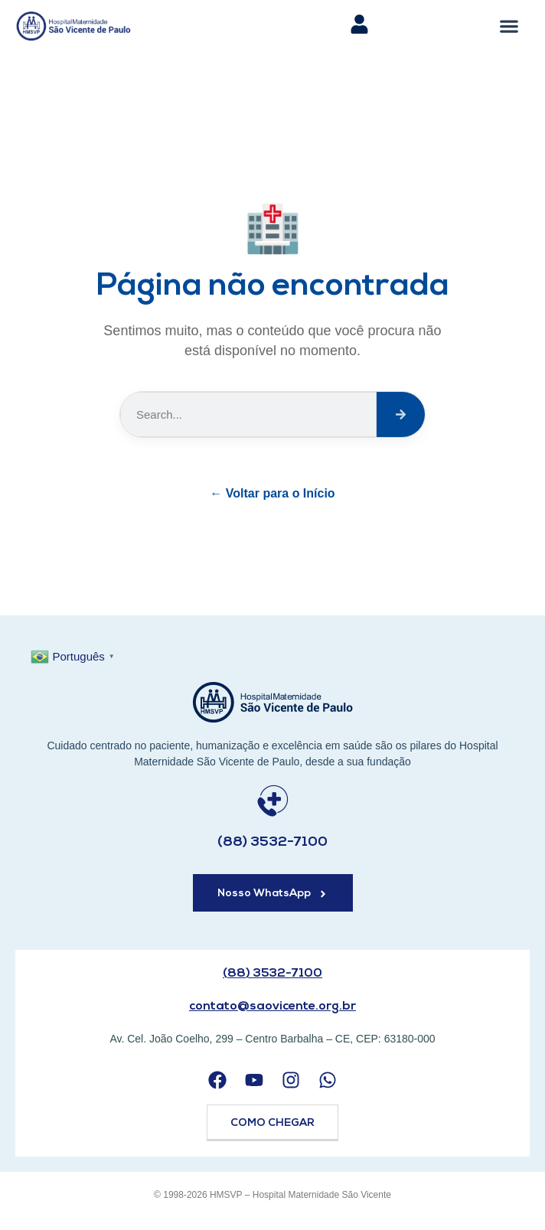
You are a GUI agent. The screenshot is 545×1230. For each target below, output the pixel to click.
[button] (509, 26)
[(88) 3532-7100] (273, 801)
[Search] (401, 414)
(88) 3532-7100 (272, 842)
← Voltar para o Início (272, 493)
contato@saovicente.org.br (272, 1006)
